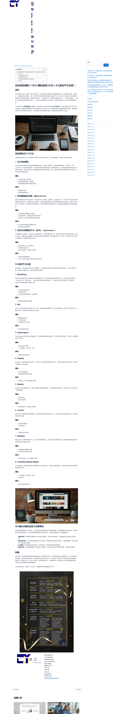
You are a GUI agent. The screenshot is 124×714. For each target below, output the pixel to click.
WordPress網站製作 (92, 52)
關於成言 (43, 2)
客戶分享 (85, 2)
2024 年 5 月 (90, 114)
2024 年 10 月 (91, 109)
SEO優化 (89, 49)
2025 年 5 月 (90, 94)
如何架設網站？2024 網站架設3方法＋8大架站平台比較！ (31, 22)
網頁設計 (16, 676)
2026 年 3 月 (90, 74)
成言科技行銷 (35, 2)
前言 (21, 24)
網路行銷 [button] (60, 2)
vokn (106, 710)
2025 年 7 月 (90, 89)
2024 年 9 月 (90, 111)
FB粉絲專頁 (101, 2)
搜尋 (88, 13)
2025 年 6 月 (90, 92)
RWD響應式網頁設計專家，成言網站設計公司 (63, 673)
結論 (21, 31)
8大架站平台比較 (24, 28)
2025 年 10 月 (91, 80)
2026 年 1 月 (90, 77)
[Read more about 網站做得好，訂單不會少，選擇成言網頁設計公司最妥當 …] (30, 661)
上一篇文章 (15, 640)
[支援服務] (95, 699)
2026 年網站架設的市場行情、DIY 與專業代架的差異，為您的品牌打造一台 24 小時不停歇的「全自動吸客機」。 (100, 42)
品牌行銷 (89, 55)
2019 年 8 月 (90, 123)
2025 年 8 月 (90, 86)
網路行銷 (89, 66)
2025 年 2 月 (90, 103)
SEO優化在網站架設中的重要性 (27, 29)
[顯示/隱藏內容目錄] (44, 20)
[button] (51, 2)
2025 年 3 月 (90, 100)
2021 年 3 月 (90, 120)
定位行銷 (89, 61)
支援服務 (97, 701)
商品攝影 (77, 2)
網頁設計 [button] (52, 2)
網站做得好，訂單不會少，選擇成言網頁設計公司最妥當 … (29, 673)
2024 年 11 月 (91, 106)
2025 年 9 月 (90, 83)
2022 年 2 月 (90, 117)
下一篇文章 (78, 640)
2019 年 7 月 (90, 126)
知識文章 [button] (69, 2)
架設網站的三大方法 (24, 26)
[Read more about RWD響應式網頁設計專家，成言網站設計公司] (63, 661)
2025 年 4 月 (90, 97)
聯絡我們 (92, 2)
